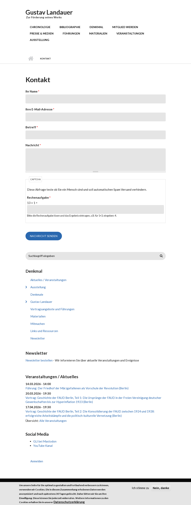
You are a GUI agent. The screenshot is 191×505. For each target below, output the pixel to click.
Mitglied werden (125, 27)
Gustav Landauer (49, 12)
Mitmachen (37, 323)
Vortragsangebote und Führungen (52, 309)
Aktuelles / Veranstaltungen (48, 280)
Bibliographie (70, 27)
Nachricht (33, 145)
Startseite (31, 58)
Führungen (71, 33)
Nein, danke (161, 489)
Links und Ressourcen (44, 331)
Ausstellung (39, 39)
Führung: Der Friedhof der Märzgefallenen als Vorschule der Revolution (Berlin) (77, 388)
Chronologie (40, 27)
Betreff (32, 127)
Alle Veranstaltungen (53, 420)
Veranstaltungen (130, 33)
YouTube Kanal (43, 445)
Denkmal (96, 27)
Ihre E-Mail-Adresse (40, 109)
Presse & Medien (42, 33)
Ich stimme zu (140, 489)
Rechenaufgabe (39, 197)
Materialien (98, 33)
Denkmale (36, 294)
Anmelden (36, 461)
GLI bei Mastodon (44, 441)
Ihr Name (32, 91)
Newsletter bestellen (39, 360)
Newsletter (37, 338)
